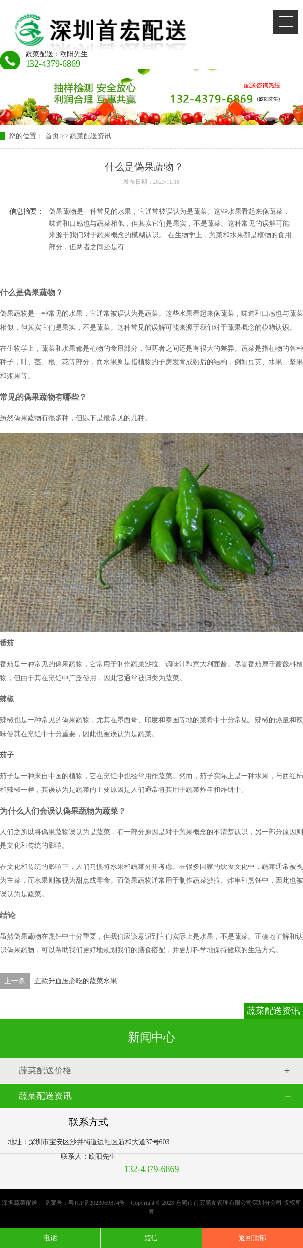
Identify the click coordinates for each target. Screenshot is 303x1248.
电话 (50, 1238)
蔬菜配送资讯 (90, 136)
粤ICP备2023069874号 (96, 1202)
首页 (52, 136)
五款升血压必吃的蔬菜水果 (75, 981)
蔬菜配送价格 (45, 1070)
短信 (151, 1238)
